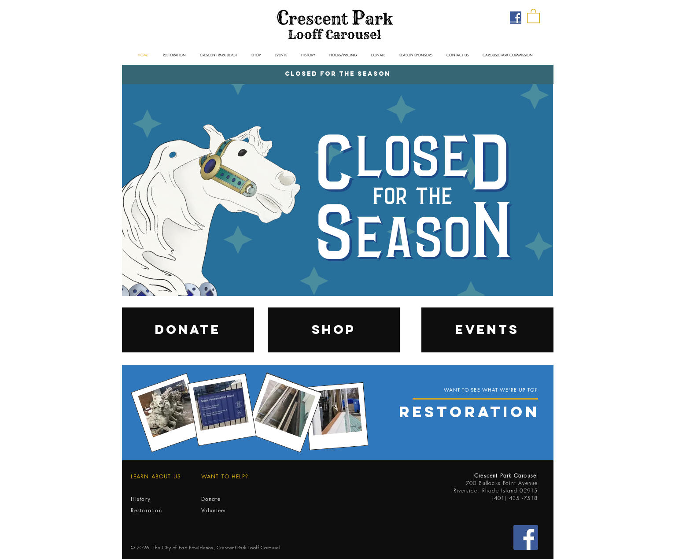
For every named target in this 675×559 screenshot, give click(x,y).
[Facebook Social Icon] (525, 537)
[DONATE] (188, 329)
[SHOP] (334, 329)
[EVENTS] (487, 329)
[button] (533, 15)
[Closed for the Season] (337, 74)
